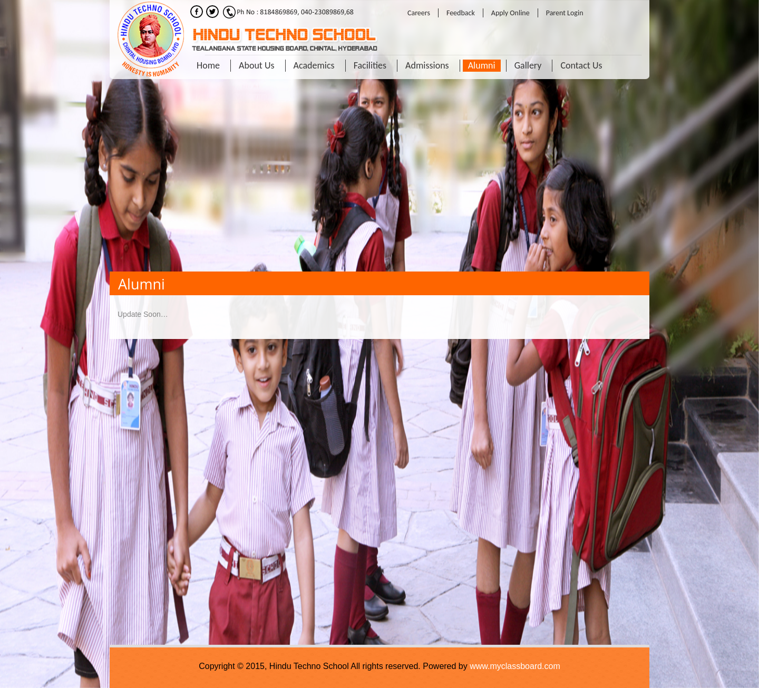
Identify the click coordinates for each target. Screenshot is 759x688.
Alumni (481, 65)
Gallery (528, 65)
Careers (418, 12)
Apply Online (510, 12)
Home (208, 65)
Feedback (460, 12)
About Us (257, 65)
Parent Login (564, 12)
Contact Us (581, 65)
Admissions (427, 65)
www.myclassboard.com (515, 666)
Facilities (370, 65)
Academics (314, 65)
